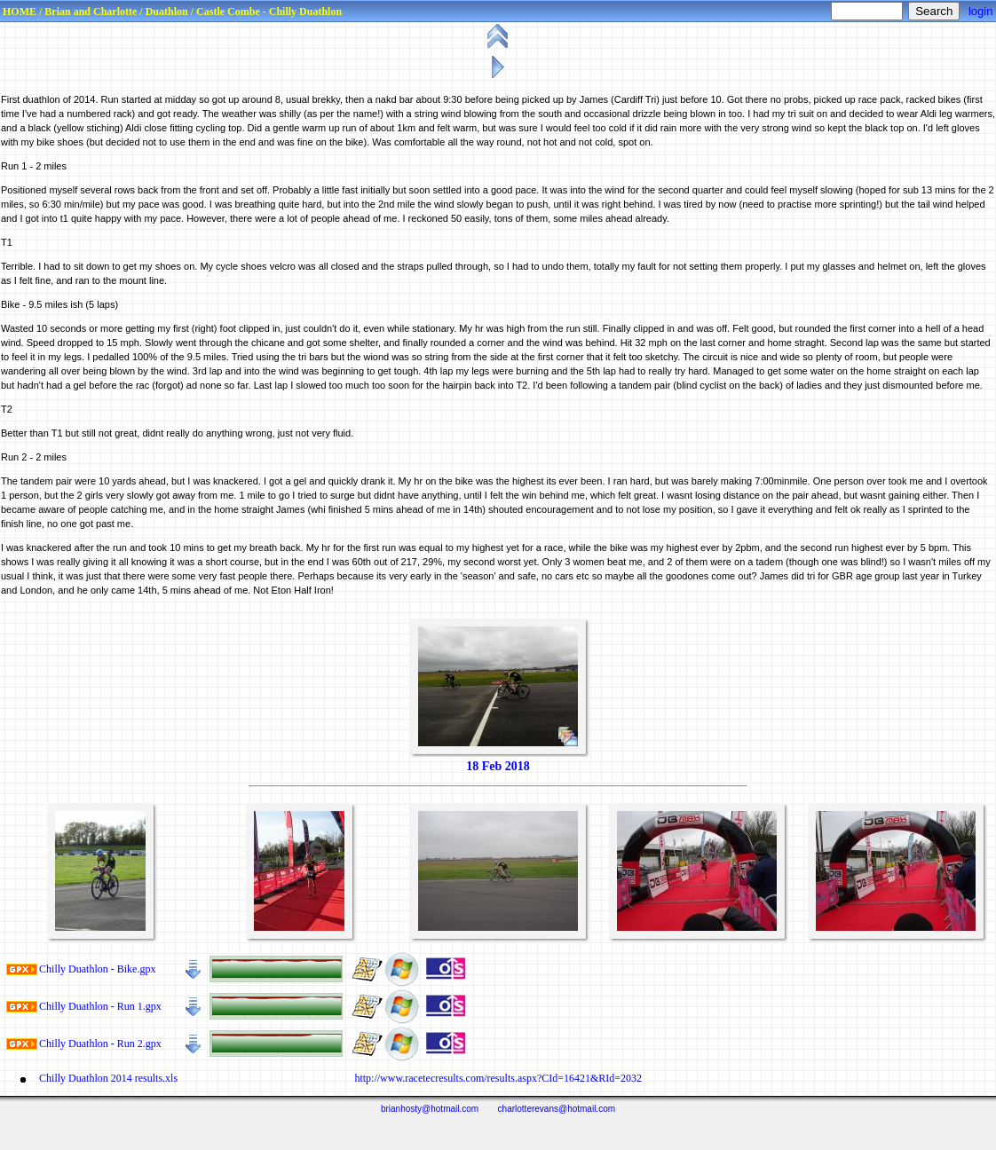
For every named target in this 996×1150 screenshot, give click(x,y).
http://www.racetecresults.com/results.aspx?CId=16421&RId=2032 (497, 1078)
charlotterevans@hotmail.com (556, 1109)
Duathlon (167, 11)
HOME (19, 11)
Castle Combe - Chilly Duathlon (269, 11)
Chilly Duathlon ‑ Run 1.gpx (100, 1006)
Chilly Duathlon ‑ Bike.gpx (97, 969)
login (980, 11)
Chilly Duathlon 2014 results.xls (108, 1078)
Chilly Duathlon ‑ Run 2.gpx (100, 1043)
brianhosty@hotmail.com (429, 1109)
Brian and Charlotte (90, 11)
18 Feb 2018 (498, 766)
